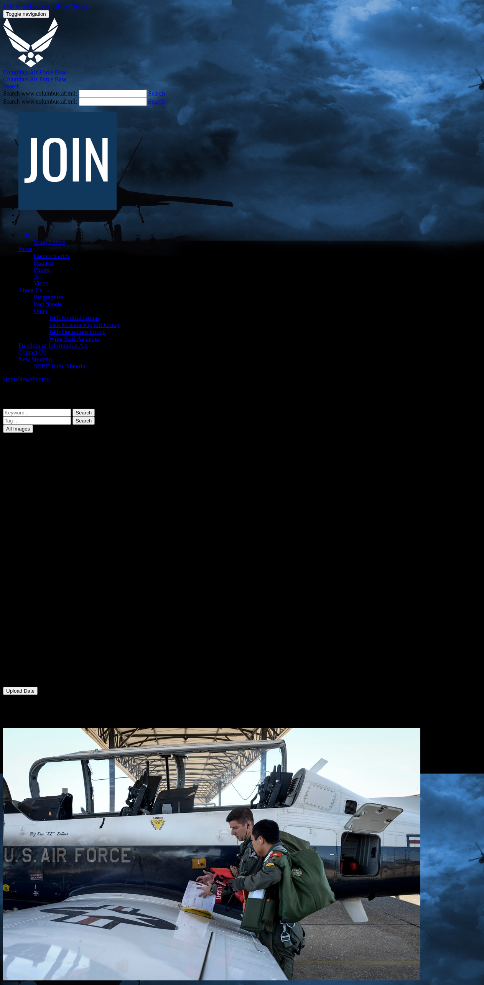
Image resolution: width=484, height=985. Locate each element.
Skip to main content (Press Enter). (46, 6)
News (25, 249)
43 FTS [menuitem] (27, 559)
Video (41, 283)
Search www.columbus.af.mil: (41, 93)
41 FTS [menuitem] (27, 552)
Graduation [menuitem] (32, 642)
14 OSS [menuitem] (27, 525)
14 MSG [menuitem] (29, 511)
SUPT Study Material (60, 366)
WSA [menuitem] (25, 677)
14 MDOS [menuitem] (31, 497)
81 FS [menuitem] (25, 587)
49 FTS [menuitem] (27, 573)
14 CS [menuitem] (26, 470)
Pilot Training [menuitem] (35, 670)
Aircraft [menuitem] (28, 601)
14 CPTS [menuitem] (29, 463)
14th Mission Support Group (84, 325)
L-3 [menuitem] (22, 649)
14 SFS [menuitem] (27, 532)
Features (44, 262)
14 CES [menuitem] (27, 449)
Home (25, 235)
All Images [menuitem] (32, 442)
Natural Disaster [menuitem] (38, 656)
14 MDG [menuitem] (29, 490)
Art (38, 276)
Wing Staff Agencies (74, 338)
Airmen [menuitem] (27, 608)
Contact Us (32, 352)
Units (40, 311)
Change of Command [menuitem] (44, 615)
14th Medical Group (74, 318)
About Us (30, 290)
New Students (35, 359)
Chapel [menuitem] (27, 622)
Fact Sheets (48, 304)
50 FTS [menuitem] (27, 580)
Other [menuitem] (25, 663)
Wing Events (49, 242)
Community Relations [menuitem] (45, 628)
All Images (18, 429)
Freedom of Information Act (53, 345)
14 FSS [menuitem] (27, 477)
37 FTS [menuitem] (27, 546)
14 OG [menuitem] (26, 518)
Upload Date (20, 691)
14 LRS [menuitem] (27, 483)
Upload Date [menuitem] (33, 704)
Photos (42, 269)
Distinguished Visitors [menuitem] (45, 635)
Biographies (48, 297)
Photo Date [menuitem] (32, 711)
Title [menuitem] (24, 718)
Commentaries (51, 255)
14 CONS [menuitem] (30, 456)
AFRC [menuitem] (26, 594)
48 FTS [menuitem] (27, 566)
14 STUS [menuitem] (29, 539)
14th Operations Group (77, 331)
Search (84, 413)
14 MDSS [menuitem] (30, 504)
